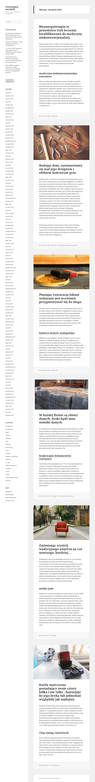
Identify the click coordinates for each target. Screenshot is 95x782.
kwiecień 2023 (10, 186)
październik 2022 (11, 198)
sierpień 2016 (9, 373)
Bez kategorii (9, 429)
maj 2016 (8, 382)
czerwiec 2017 (10, 346)
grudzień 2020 (10, 261)
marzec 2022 (9, 216)
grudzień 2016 (10, 364)
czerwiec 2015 (10, 409)
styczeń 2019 (9, 304)
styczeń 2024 (9, 168)
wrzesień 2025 (10, 114)
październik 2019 (11, 288)
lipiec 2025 (9, 117)
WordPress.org (10, 500)
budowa (61, 245)
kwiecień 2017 (10, 352)
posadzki (74, 245)
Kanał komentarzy (11, 497)
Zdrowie (8, 480)
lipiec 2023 (9, 177)
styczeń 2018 (9, 331)
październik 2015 (11, 397)
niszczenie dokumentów (66, 496)
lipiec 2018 (9, 316)
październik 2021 (11, 231)
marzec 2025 (9, 129)
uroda (7, 471)
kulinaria (8, 444)
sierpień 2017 (9, 340)
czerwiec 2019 (10, 295)
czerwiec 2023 (10, 180)
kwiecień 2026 (10, 96)
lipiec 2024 (9, 150)
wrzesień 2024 (10, 144)
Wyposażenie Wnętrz (12, 477)
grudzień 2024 (10, 135)
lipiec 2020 (9, 276)
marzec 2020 (9, 282)
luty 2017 (8, 358)
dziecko (8, 435)
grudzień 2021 (10, 225)
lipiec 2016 (9, 376)
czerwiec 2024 (10, 153)
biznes (7, 432)
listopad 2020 (9, 264)
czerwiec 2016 (10, 379)
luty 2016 (8, 385)
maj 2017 (8, 349)
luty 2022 (8, 219)
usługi (7, 474)
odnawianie (68, 245)
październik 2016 (11, 367)
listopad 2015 (9, 394)
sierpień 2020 (9, 273)
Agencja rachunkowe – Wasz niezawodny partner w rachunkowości (14, 43)
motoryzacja (9, 447)
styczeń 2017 (9, 361)
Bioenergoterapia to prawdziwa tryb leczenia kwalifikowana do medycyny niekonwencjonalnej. (60, 32)
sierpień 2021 (9, 237)
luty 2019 (8, 301)
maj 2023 (8, 183)
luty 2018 (8, 328)
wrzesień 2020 (10, 270)
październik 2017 (11, 337)
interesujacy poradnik (12, 8)
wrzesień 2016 (10, 370)
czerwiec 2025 (10, 120)
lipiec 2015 (9, 406)
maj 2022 (8, 210)
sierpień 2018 (9, 313)
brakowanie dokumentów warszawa (55, 457)
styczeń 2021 (9, 258)
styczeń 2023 (9, 192)
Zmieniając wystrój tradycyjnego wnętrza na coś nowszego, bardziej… (60, 549)
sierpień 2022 (9, 201)
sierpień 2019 (9, 291)
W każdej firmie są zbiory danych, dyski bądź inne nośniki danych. (58, 418)
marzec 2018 (9, 325)
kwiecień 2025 (10, 126)
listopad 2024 (9, 138)
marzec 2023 (9, 189)
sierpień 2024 (9, 147)
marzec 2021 (9, 252)
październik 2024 (11, 141)
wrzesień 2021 (10, 234)
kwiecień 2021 (10, 249)
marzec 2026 (9, 99)
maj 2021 (8, 246)
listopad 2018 (9, 310)
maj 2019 (8, 298)
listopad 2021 (9, 228)
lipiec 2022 (9, 204)
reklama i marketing (11, 456)
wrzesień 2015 (10, 400)
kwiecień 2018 (10, 322)
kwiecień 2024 (10, 159)
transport (8, 468)
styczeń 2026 (9, 105)
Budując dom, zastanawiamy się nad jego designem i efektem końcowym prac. (60, 169)
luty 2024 (8, 165)
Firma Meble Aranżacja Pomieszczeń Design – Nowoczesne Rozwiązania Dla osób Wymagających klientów (13, 68)
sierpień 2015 (9, 403)
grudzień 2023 (10, 171)
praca (7, 450)
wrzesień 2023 (10, 174)
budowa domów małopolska (56, 333)
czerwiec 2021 (10, 243)
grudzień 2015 (10, 391)
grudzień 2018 (10, 307)
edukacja (8, 438)
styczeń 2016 (9, 388)
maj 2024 (8, 156)
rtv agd (8, 462)
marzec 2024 (9, 162)
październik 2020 (11, 267)
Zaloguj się (9, 491)
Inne (7, 441)
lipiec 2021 (9, 240)
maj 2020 (8, 279)
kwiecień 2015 (10, 415)
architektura (9, 426)
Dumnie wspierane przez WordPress (49, 778)
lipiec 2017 (9, 343)
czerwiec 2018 (10, 319)
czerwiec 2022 (10, 207)
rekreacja (8, 459)
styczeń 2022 (9, 222)
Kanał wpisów (10, 494)
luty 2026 (8, 102)
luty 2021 (8, 255)
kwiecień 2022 (10, 213)
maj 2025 (8, 123)
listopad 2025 (9, 111)
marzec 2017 (9, 355)
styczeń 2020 (9, 285)
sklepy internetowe (11, 465)
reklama (8, 453)
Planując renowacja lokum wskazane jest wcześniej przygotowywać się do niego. (60, 298)
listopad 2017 (9, 334)
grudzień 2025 (10, 108)
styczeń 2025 (9, 132)
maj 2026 (8, 93)
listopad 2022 (9, 195)
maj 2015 (8, 412)
